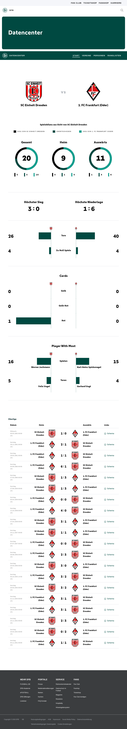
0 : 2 (63, 631)
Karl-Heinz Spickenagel (89, 367)
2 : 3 (63, 554)
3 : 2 (63, 576)
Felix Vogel (44, 386)
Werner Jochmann (40, 367)
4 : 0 (63, 510)
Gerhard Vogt (84, 386)
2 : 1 (63, 444)
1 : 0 (63, 433)
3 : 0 (63, 565)
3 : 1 (63, 521)
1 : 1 (63, 455)
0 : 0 (63, 499)
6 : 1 (63, 466)
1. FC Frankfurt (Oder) (90, 433)
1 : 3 (63, 477)
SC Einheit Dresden (39, 433)
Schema (109, 433)
